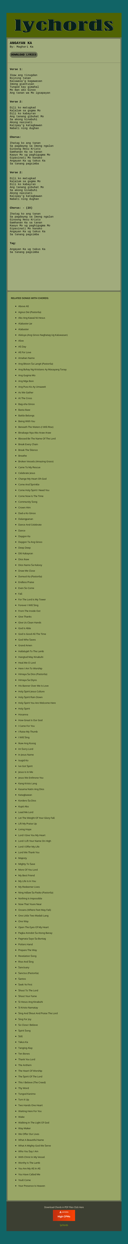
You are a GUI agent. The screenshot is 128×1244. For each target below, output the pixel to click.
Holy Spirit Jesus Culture (31, 691)
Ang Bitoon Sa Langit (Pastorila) (35, 363)
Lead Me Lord (25, 812)
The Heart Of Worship (30, 1070)
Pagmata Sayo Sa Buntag (32, 938)
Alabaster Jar (25, 323)
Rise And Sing (25, 961)
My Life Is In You (27, 881)
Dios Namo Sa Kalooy (30, 564)
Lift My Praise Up (27, 823)
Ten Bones (24, 1053)
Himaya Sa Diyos (27, 679)
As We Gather (25, 392)
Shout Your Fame (27, 996)
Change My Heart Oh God (32, 478)
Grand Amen (25, 645)
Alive (21, 340)
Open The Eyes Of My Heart (33, 927)
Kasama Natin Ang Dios (31, 789)
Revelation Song (27, 955)
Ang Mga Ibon (26, 380)
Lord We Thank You (28, 852)
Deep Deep (24, 547)
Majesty (22, 858)
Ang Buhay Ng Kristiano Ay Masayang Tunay (42, 369)
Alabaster (23, 329)
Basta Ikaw (24, 409)
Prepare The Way (27, 949)
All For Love (24, 352)
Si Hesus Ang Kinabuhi (30, 1001)
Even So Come (26, 587)
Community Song (27, 501)
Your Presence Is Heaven (31, 1185)
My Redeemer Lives (29, 886)
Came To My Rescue (29, 467)
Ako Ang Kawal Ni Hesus (31, 317)
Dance (21, 530)
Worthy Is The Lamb (29, 1162)
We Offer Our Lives (28, 1133)
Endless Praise (26, 582)
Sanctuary (23, 967)
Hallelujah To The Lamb (31, 651)
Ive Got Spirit (25, 766)
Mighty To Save (26, 863)
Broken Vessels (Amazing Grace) (35, 461)
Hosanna (23, 714)
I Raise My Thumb (28, 731)
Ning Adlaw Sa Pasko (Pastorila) (35, 892)
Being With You (26, 421)
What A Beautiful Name (31, 1139)
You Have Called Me (29, 1174)
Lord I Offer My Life (28, 846)
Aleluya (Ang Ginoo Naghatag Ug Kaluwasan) (43, 334)
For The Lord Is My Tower (32, 599)
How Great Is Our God (30, 720)
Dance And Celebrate (29, 524)
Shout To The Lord (28, 990)
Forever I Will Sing (28, 605)
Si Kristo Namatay (28, 1007)
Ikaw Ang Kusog (27, 743)
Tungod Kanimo (27, 1093)
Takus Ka (23, 1041)
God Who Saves (27, 639)
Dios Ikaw (23, 559)
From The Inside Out (29, 610)
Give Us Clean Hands (29, 622)
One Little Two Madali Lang (33, 915)
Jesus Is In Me (25, 771)
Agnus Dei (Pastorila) (29, 312)
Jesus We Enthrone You (30, 777)
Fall (20, 593)
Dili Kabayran (25, 553)
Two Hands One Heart (30, 1105)
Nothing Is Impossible (30, 898)
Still (20, 1036)
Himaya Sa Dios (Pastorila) (32, 674)
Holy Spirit (24, 708)
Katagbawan (25, 794)
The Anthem (24, 1064)
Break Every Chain (28, 444)
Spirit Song (24, 1030)
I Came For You (26, 725)
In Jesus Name (26, 754)
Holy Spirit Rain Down (30, 697)
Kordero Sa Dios (27, 800)
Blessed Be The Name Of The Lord (37, 438)
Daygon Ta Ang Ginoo (30, 541)
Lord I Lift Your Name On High (34, 840)
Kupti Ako (23, 806)
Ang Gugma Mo (26, 375)
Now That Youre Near (29, 904)
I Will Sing (23, 737)
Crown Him (24, 507)
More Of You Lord (28, 869)
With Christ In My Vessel (31, 1156)
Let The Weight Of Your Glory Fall (36, 817)
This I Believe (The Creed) (32, 1082)
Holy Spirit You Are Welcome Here (37, 702)
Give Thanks (25, 616)
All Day (22, 346)
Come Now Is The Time (30, 495)
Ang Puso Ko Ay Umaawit (32, 386)
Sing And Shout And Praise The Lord (38, 1013)
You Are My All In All (29, 1168)
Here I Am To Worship (30, 668)
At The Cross (25, 398)
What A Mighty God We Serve (34, 1145)
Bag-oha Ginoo (26, 404)
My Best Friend (26, 875)
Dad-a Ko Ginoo (27, 513)
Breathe (22, 455)
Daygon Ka (24, 536)
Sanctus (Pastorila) (28, 973)
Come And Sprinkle (28, 484)
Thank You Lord (26, 1059)
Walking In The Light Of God (33, 1122)
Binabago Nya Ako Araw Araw (34, 432)
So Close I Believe (28, 1024)
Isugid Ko (23, 760)
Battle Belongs (26, 415)
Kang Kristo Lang (27, 783)
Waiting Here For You (29, 1111)
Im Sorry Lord (25, 748)
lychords (64, 1225)
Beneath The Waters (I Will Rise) (35, 426)
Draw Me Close (26, 570)
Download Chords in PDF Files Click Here (64, 1207)
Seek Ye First (25, 984)
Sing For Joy (24, 1019)
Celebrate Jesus (26, 472)
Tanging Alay (25, 1047)
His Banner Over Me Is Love (33, 685)
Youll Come (24, 1180)
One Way (23, 921)
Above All (23, 306)
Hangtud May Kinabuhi (30, 656)
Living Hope (24, 829)
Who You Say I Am (28, 1151)
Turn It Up (23, 1099)
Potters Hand (25, 944)
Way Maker (24, 1128)
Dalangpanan (25, 518)
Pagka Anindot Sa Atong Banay (35, 932)
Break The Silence (28, 449)
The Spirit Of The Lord (30, 1076)
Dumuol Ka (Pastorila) (30, 576)
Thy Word (23, 1088)
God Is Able (24, 628)
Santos (22, 978)
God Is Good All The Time (32, 633)
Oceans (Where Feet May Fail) (34, 909)
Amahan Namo (26, 357)
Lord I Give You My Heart (31, 835)
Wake (21, 1116)
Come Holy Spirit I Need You (33, 490)
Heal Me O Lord (27, 662)
